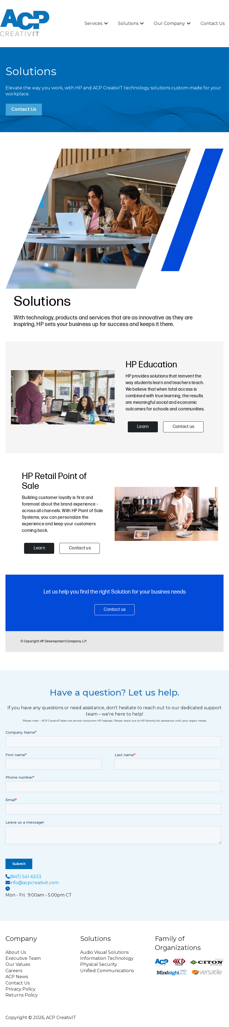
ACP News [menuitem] (16, 976)
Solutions (128, 23)
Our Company (169, 23)
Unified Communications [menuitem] (107, 970)
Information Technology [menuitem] (107, 958)
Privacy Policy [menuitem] (20, 989)
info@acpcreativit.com (34, 882)
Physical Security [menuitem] (98, 964)
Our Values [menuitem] (17, 964)
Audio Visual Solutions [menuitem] (104, 952)
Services (93, 23)
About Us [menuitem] (15, 952)
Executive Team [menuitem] (23, 958)
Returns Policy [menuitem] (21, 995)
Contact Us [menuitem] (17, 983)
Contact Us (213, 23)
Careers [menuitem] (13, 970)
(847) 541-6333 (25, 876)
